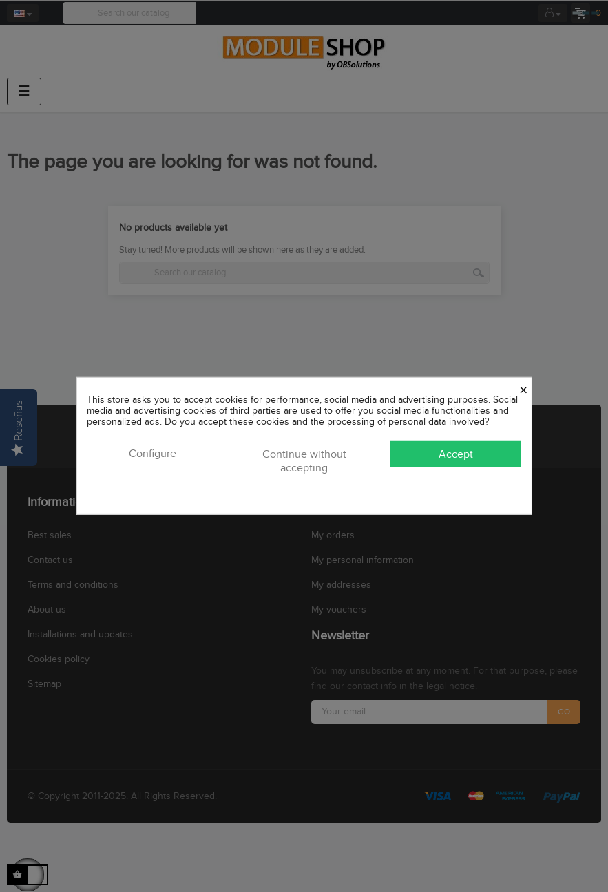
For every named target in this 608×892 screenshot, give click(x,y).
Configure (152, 453)
